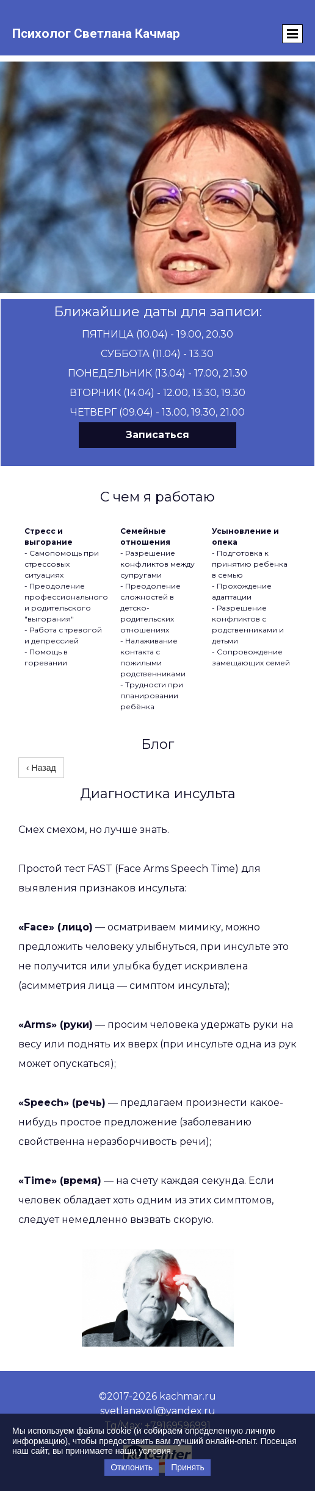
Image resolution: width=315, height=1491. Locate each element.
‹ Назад (41, 768)
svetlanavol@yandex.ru (157, 1411)
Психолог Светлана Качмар (96, 33)
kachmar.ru (187, 1396)
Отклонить (131, 1467)
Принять (188, 1467)
